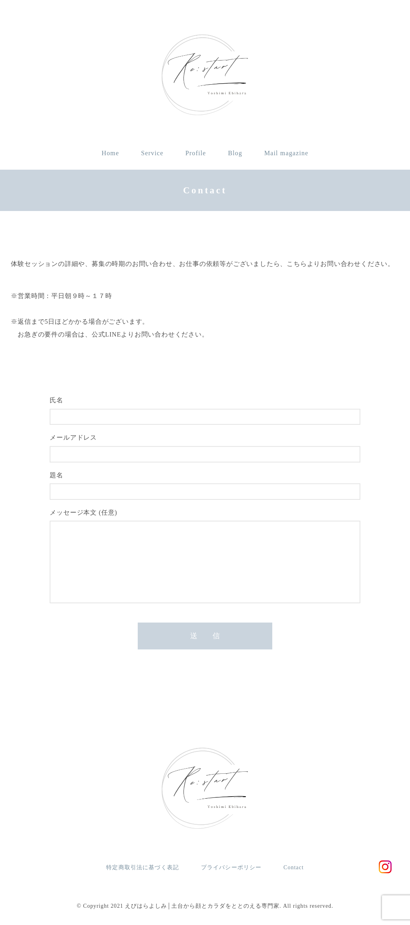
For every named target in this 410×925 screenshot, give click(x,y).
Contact (293, 867)
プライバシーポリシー (231, 867)
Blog (235, 153)
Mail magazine (286, 153)
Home (110, 153)
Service (152, 153)
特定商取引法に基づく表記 (142, 867)
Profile (195, 153)
